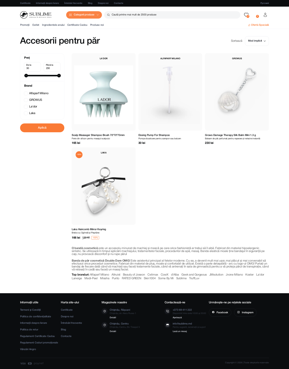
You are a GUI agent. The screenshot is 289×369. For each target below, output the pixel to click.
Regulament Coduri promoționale (39, 343)
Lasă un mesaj (180, 331)
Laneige (77, 278)
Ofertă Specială (260, 25)
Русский (264, 3)
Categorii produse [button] (84, 15)
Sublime (181, 278)
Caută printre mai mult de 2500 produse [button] (134, 15)
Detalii (113, 318)
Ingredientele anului (53, 25)
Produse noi (97, 25)
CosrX (164, 275)
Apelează (177, 318)
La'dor (31, 106)
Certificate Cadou (77, 25)
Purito (115, 278)
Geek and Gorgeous (194, 275)
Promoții (24, 25)
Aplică (42, 128)
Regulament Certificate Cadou (37, 336)
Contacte (118, 3)
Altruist (116, 275)
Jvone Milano (234, 275)
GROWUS (33, 100)
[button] (246, 15)
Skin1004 (150, 278)
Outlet (35, 25)
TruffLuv (194, 278)
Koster (249, 275)
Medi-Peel (91, 278)
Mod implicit (257, 41)
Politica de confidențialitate (35, 316)
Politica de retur (29, 330)
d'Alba (175, 275)
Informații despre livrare (47, 3)
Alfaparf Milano (36, 93)
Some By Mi (166, 278)
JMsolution (216, 275)
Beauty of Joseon (134, 275)
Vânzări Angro (28, 349)
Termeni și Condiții (30, 310)
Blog (90, 3)
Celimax (152, 275)
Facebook (222, 312)
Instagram (247, 312)
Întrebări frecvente (73, 3)
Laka (30, 113)
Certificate (25, 3)
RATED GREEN (131, 278)
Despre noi (103, 3)
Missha (104, 278)
